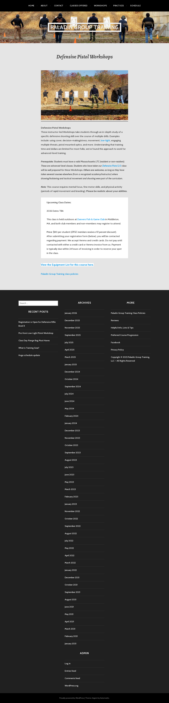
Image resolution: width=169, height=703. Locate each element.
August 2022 (71, 533)
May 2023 (69, 482)
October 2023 (71, 445)
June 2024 (69, 401)
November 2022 (72, 511)
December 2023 (72, 430)
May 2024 (69, 408)
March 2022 (70, 562)
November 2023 (72, 438)
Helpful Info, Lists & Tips (122, 327)
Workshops (100, 5)
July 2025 (69, 342)
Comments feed (72, 678)
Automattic (104, 698)
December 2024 (72, 371)
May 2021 (69, 614)
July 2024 (69, 394)
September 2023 (73, 452)
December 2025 (72, 320)
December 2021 (72, 577)
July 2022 (69, 540)
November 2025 (72, 327)
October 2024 (71, 379)
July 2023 (69, 467)
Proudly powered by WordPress (71, 698)
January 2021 (70, 643)
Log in (68, 663)
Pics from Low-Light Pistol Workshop (35, 333)
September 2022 (73, 526)
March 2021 (70, 629)
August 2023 (71, 460)
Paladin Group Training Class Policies (128, 313)
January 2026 (71, 313)
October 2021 (71, 585)
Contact (58, 5)
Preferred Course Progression (124, 335)
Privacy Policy (117, 349)
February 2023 (71, 496)
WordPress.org (71, 685)
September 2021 (72, 592)
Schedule (135, 5)
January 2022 (71, 570)
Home (31, 5)
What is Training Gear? (28, 348)
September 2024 (73, 386)
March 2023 (70, 489)
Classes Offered (79, 5)
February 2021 (71, 636)
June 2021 (69, 607)
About (44, 5)
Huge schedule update (29, 355)
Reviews (115, 320)
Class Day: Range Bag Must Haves (34, 340)
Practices (118, 5)
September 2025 (73, 335)
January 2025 (71, 364)
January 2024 (71, 423)
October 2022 (71, 518)
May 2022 (69, 548)
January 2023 (71, 504)
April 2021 (69, 621)
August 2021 (70, 599)
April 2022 (69, 555)
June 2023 (69, 474)
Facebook (115, 342)
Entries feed (70, 671)
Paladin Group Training (84, 27)
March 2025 (70, 357)
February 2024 (71, 416)
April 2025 (69, 349)
